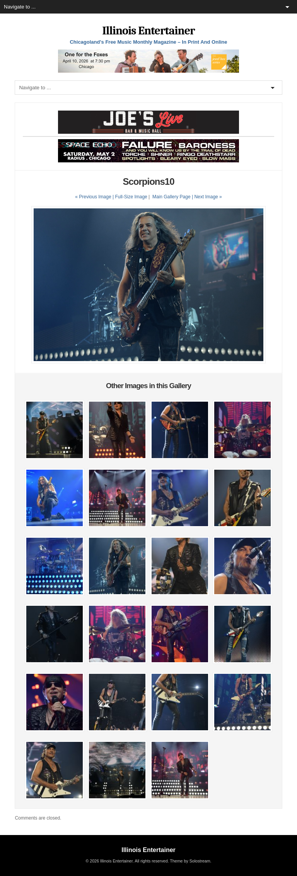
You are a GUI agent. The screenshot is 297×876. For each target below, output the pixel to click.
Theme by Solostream (190, 861)
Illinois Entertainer (148, 30)
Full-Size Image (131, 196)
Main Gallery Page (171, 196)
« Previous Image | (95, 196)
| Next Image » (207, 196)
